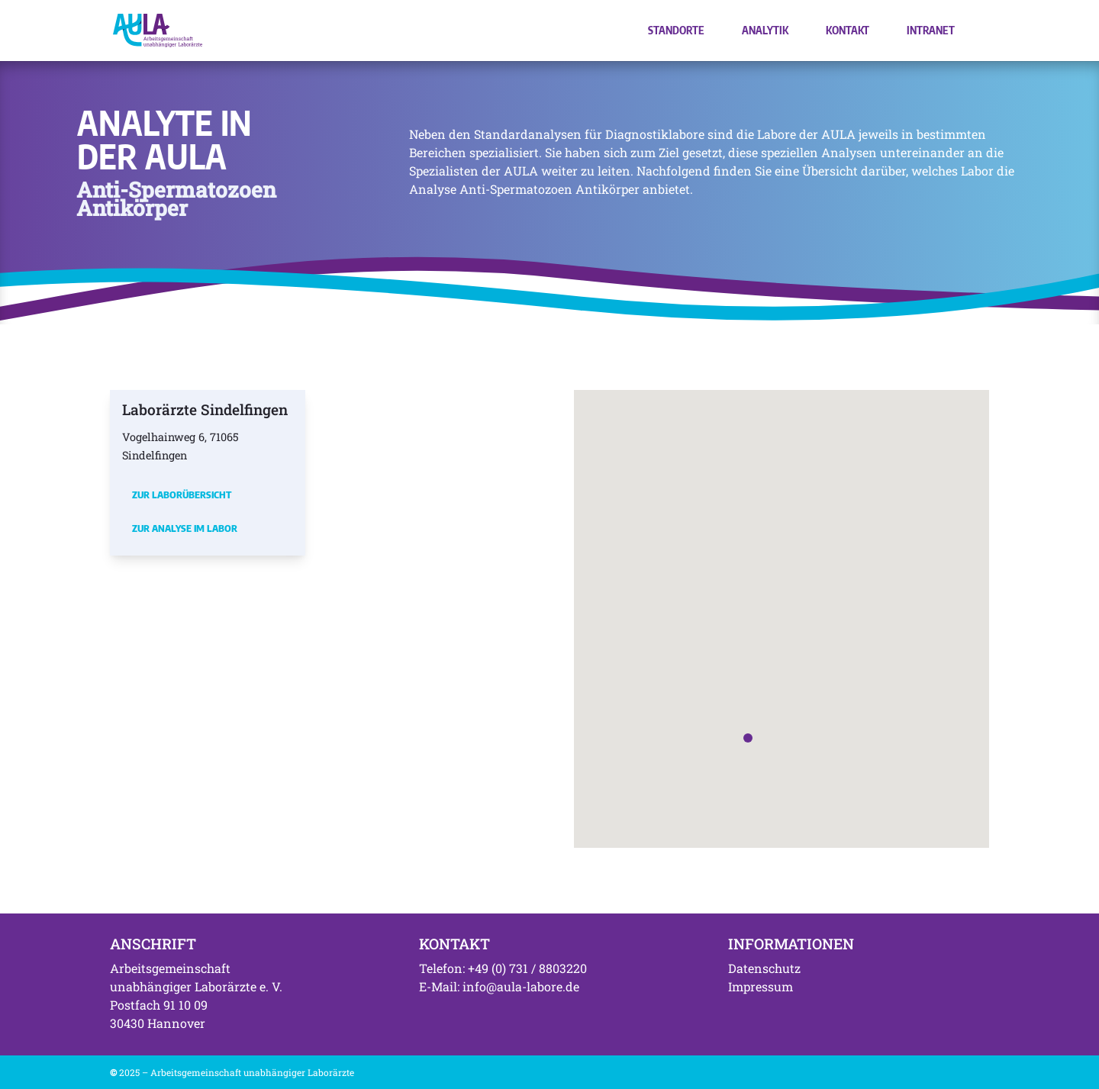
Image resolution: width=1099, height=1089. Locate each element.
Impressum (760, 986)
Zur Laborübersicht (181, 494)
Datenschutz (764, 968)
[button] (748, 738)
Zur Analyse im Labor (184, 528)
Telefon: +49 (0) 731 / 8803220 (503, 968)
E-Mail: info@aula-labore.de (499, 986)
